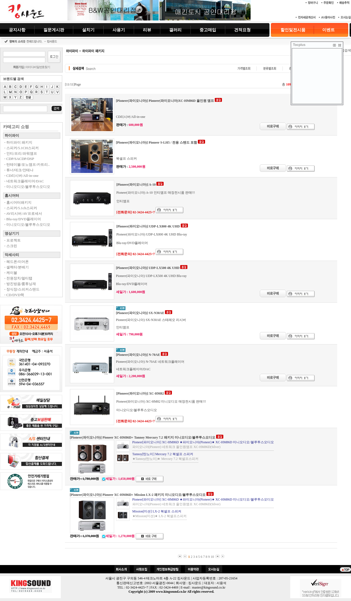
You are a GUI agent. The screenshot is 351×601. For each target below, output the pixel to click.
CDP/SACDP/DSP (19, 159)
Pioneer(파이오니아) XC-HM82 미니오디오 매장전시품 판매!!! (161, 401)
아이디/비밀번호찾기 (37, 67)
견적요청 (242, 29)
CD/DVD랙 (14, 295)
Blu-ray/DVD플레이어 (22, 219)
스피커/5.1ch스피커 (20, 208)
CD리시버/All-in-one (21, 175)
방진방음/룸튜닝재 (20, 284)
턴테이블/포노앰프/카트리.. (27, 164)
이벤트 (328, 30)
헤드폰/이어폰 (16, 262)
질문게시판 (53, 29)
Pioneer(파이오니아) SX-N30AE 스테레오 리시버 (151, 320)
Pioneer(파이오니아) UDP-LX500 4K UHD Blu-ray (151, 276)
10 (212, 557)
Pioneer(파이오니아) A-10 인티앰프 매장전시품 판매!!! (155, 193)
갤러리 (175, 29)
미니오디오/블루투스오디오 (27, 187)
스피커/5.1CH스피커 (21, 148)
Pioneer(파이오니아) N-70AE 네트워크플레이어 (150, 362)
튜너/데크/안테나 (18, 170)
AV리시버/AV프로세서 (23, 213)
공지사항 (17, 29)
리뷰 (147, 29)
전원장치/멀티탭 (18, 278)
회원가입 (18, 67)
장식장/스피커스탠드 (22, 289)
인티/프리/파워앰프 (20, 153)
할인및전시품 (293, 30)
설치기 (88, 29)
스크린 (10, 246)
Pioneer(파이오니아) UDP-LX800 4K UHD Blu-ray (151, 234)
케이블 (10, 273)
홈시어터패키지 (18, 202)
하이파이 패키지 (18, 142)
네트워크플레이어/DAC (24, 181)
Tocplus (299, 45)
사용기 (118, 29)
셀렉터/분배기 (16, 267)
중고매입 (208, 29)
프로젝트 (12, 240)
